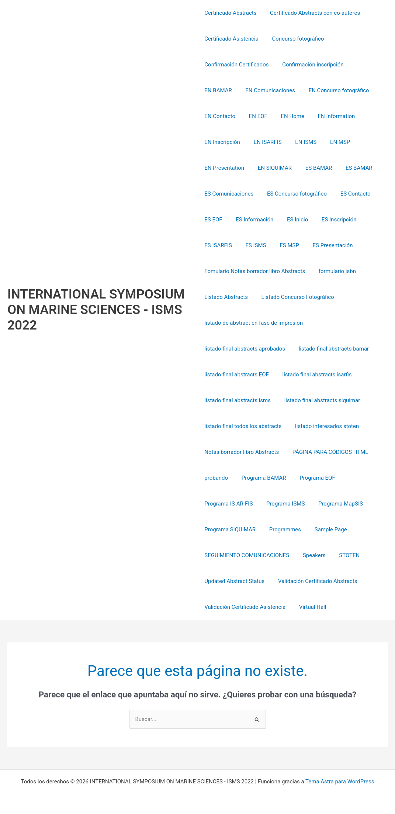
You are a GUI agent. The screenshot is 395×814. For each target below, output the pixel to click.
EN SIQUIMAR (221, 168)
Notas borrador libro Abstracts (241, 452)
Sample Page (325, 529)
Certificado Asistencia (231, 38)
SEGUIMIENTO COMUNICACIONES (246, 555)
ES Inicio (263, 219)
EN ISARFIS (218, 142)
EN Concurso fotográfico (295, 90)
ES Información (223, 219)
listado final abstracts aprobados (244, 348)
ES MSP (246, 245)
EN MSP (286, 142)
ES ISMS (214, 245)
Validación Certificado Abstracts (315, 581)
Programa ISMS (283, 503)
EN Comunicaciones (229, 90)
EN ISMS (254, 142)
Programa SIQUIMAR (230, 529)
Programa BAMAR (261, 478)
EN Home (245, 116)
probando (216, 478)
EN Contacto (352, 90)
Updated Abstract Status (234, 581)
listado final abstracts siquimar (320, 400)
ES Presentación (287, 245)
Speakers (311, 555)
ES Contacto (291, 193)
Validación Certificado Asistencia (244, 607)
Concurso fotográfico (296, 38)
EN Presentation (327, 142)
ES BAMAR (263, 168)
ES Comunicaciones (349, 168)
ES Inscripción (302, 219)
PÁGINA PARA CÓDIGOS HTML (328, 452)
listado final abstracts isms (237, 400)
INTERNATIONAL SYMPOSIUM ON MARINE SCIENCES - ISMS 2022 (96, 310)
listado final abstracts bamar (331, 348)
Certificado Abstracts (230, 13)
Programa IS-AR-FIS (228, 503)
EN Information (287, 116)
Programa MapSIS (335, 503)
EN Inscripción (334, 116)
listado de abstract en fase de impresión (253, 323)
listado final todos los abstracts (242, 426)
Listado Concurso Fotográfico (295, 297)
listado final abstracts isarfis (314, 374)
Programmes (282, 529)
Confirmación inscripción (310, 64)
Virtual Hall (310, 607)
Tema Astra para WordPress (339, 781)
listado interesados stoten (324, 426)
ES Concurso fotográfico (234, 193)
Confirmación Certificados (236, 64)
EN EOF (213, 116)
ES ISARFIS (344, 219)
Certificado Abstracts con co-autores (312, 13)
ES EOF (326, 193)
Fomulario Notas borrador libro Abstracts (254, 271)
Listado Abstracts (226, 297)
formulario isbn (334, 271)
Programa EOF (312, 478)
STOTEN (344, 555)
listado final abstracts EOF (236, 374)
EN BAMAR (366, 64)
